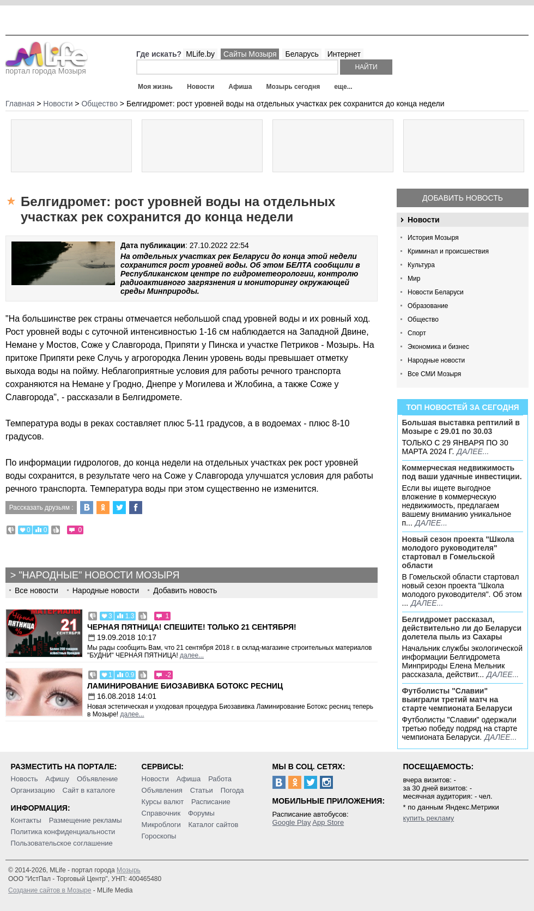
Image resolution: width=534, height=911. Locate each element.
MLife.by (200, 54)
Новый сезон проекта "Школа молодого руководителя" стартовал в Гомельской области (458, 552)
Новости (200, 87)
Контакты (26, 820)
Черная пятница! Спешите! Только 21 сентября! (191, 627)
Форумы (201, 813)
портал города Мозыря (46, 67)
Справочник (161, 813)
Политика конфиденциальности (63, 832)
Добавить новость (462, 198)
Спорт (417, 333)
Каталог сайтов (214, 824)
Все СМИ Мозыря (434, 374)
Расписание (210, 802)
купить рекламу (428, 818)
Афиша (240, 87)
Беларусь (301, 54)
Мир (414, 278)
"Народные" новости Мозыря (99, 575)
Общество (423, 319)
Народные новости (436, 360)
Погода (232, 790)
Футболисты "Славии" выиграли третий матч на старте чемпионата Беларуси (457, 699)
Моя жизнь (155, 87)
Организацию (33, 790)
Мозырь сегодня (293, 87)
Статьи (201, 790)
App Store (328, 822)
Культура (421, 265)
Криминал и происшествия (448, 251)
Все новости (36, 590)
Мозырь (129, 870)
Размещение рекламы (85, 820)
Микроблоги (161, 824)
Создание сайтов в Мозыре (49, 890)
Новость (24, 779)
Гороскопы (159, 836)
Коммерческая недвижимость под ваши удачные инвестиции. (462, 472)
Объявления (162, 790)
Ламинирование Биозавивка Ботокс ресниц (185, 685)
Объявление (97, 779)
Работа (220, 779)
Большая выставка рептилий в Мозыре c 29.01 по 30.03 (461, 427)
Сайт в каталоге (89, 790)
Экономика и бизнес (438, 347)
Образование (428, 306)
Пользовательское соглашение (62, 843)
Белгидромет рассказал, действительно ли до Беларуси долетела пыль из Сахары (462, 628)
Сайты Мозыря (249, 54)
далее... (473, 451)
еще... (343, 87)
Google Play (291, 822)
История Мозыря (433, 238)
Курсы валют (163, 802)
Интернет (344, 54)
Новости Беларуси (436, 292)
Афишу (57, 779)
